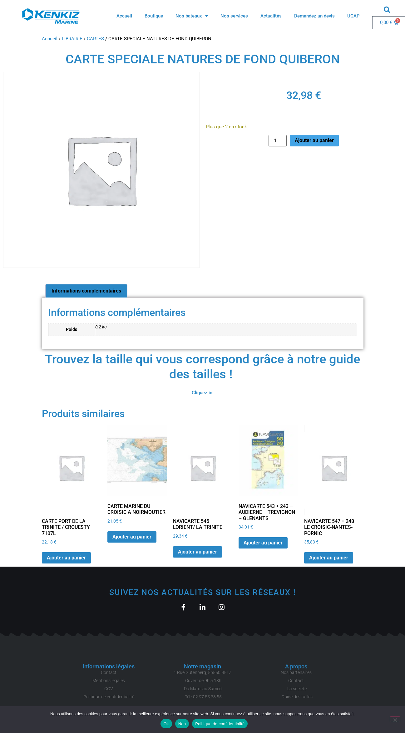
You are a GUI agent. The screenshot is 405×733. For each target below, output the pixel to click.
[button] (386, 9)
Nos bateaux (191, 16)
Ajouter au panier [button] (66, 558)
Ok (166, 723)
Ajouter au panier (314, 140)
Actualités (271, 16)
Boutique (154, 16)
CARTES (95, 39)
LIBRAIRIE (72, 39)
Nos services (234, 16)
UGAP (353, 16)
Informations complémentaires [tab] (86, 291)
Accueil (124, 16)
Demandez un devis (314, 16)
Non (182, 723)
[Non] (395, 719)
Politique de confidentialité (219, 723)
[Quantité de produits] (278, 140)
